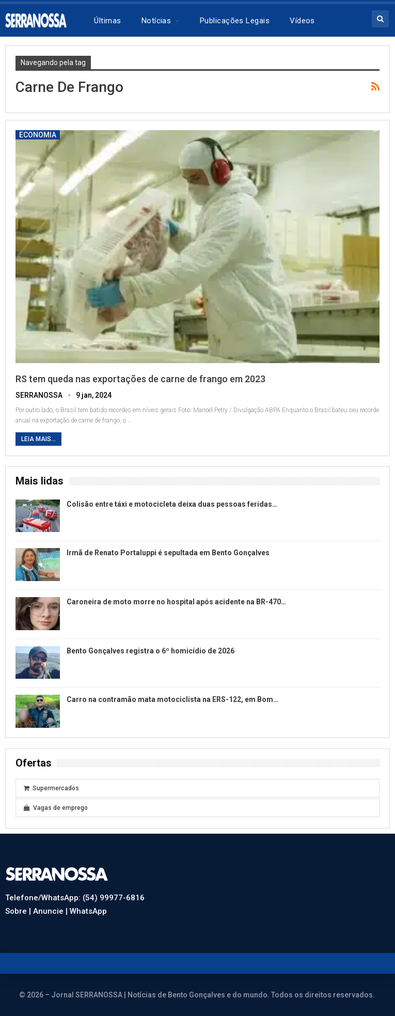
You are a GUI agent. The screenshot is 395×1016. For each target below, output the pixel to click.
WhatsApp (88, 911)
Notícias (156, 20)
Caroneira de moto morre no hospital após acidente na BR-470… (176, 602)
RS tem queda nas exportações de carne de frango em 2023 (140, 378)
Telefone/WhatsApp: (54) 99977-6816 (75, 897)
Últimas (107, 20)
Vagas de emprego (56, 807)
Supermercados (51, 788)
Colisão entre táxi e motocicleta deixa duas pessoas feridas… (172, 504)
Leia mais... (38, 439)
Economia (37, 135)
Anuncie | (51, 911)
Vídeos (302, 20)
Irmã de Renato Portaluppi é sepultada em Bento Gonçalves (168, 553)
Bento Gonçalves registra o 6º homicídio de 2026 (150, 651)
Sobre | (19, 911)
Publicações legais (235, 20)
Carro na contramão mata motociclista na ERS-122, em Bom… (172, 699)
